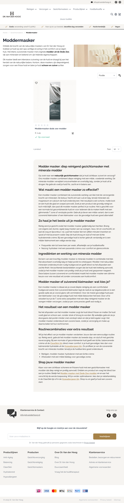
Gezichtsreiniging (35, 462)
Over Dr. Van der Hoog (64, 462)
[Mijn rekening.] (115, 14)
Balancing (7, 462)
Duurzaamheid (61, 467)
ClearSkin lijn (56, 343)
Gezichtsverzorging (36, 457)
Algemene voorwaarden (100, 467)
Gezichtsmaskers (17, 33)
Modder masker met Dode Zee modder (78, 373)
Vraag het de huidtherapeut (67, 472)
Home (5, 33)
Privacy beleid (106, 500)
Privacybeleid (89, 443)
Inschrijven (105, 436)
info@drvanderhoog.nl (30, 415)
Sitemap (117, 500)
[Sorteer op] (107, 75)
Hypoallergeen (10, 477)
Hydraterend (9, 472)
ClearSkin (7, 467)
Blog (57, 457)
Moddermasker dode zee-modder (50, 128)
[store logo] (12, 14)
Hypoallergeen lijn (73, 346)
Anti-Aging (8, 457)
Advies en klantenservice (100, 462)
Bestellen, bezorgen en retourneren (105, 457)
